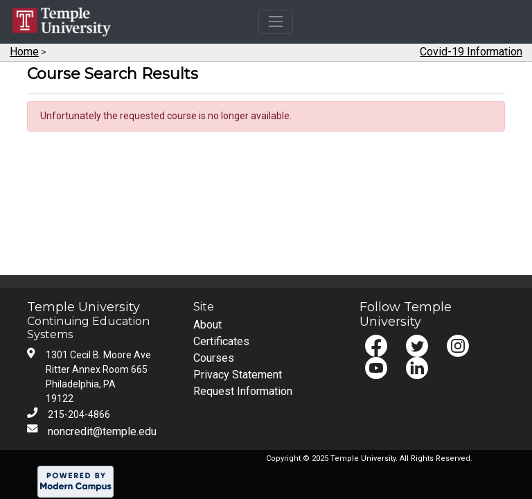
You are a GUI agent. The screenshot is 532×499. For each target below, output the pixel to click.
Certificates (221, 341)
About (207, 324)
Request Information (242, 391)
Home (24, 51)
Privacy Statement (237, 374)
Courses (213, 358)
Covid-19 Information (471, 51)
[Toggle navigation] (275, 22)
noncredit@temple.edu (102, 431)
